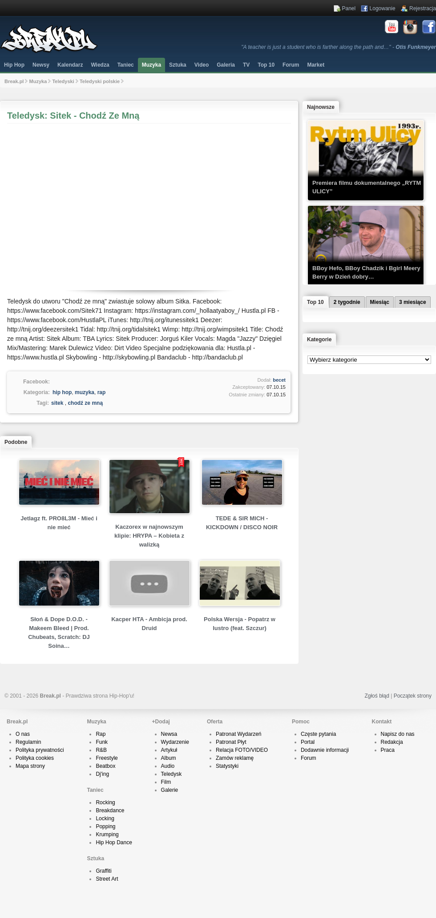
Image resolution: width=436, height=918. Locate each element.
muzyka (84, 392)
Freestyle (106, 758)
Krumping (107, 834)
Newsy (40, 65)
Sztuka (177, 65)
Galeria (226, 65)
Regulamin (28, 742)
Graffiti (103, 871)
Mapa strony (30, 766)
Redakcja (392, 742)
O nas (23, 734)
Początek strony (413, 696)
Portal (308, 742)
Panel (349, 8)
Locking (105, 818)
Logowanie (383, 8)
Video (201, 65)
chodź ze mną (85, 403)
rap (101, 392)
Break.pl (14, 81)
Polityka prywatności (40, 750)
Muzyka (151, 65)
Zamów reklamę (235, 758)
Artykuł (169, 750)
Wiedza (100, 65)
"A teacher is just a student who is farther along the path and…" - (338, 47)
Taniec (125, 65)
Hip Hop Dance (114, 842)
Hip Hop (14, 65)
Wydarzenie (175, 742)
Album (168, 758)
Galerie (169, 790)
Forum (308, 758)
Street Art (107, 879)
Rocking (105, 802)
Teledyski (63, 81)
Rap (100, 734)
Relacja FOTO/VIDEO (242, 750)
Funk (102, 742)
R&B (101, 750)
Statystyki (227, 766)
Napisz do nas (398, 734)
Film (166, 782)
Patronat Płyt (231, 742)
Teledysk (171, 774)
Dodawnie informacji (325, 750)
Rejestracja (422, 8)
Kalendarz (70, 65)
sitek (57, 403)
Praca (388, 750)
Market (315, 65)
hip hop (62, 392)
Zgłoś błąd (376, 696)
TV (246, 65)
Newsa (169, 734)
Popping (105, 826)
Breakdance (110, 810)
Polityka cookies (35, 758)
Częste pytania (318, 734)
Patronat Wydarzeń (239, 734)
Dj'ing (102, 774)
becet (279, 380)
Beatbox (105, 766)
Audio (168, 766)
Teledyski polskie (100, 81)
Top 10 (266, 65)
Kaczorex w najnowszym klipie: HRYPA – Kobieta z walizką (149, 535)
